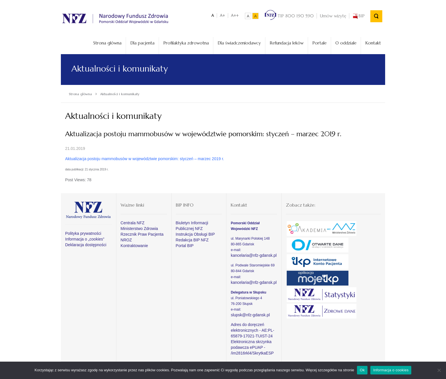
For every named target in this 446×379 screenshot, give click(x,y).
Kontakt (373, 43)
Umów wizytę (333, 16)
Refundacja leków (286, 43)
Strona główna (107, 43)
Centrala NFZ (132, 223)
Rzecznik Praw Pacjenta (142, 234)
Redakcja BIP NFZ (192, 240)
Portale (319, 43)
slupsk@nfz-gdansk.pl (250, 315)
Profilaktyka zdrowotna (186, 43)
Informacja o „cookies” (84, 239)
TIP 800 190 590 (289, 16)
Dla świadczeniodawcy (239, 43)
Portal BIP (185, 245)
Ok (362, 370)
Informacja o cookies (390, 370)
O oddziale (345, 43)
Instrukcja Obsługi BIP (195, 234)
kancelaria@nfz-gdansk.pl (253, 255)
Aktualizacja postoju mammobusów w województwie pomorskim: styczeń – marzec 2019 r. (144, 158)
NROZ (126, 240)
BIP (358, 16)
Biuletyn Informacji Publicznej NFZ (192, 226)
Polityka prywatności (83, 233)
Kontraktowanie (134, 245)
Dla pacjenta (142, 43)
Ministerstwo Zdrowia (139, 228)
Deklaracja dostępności (85, 245)
